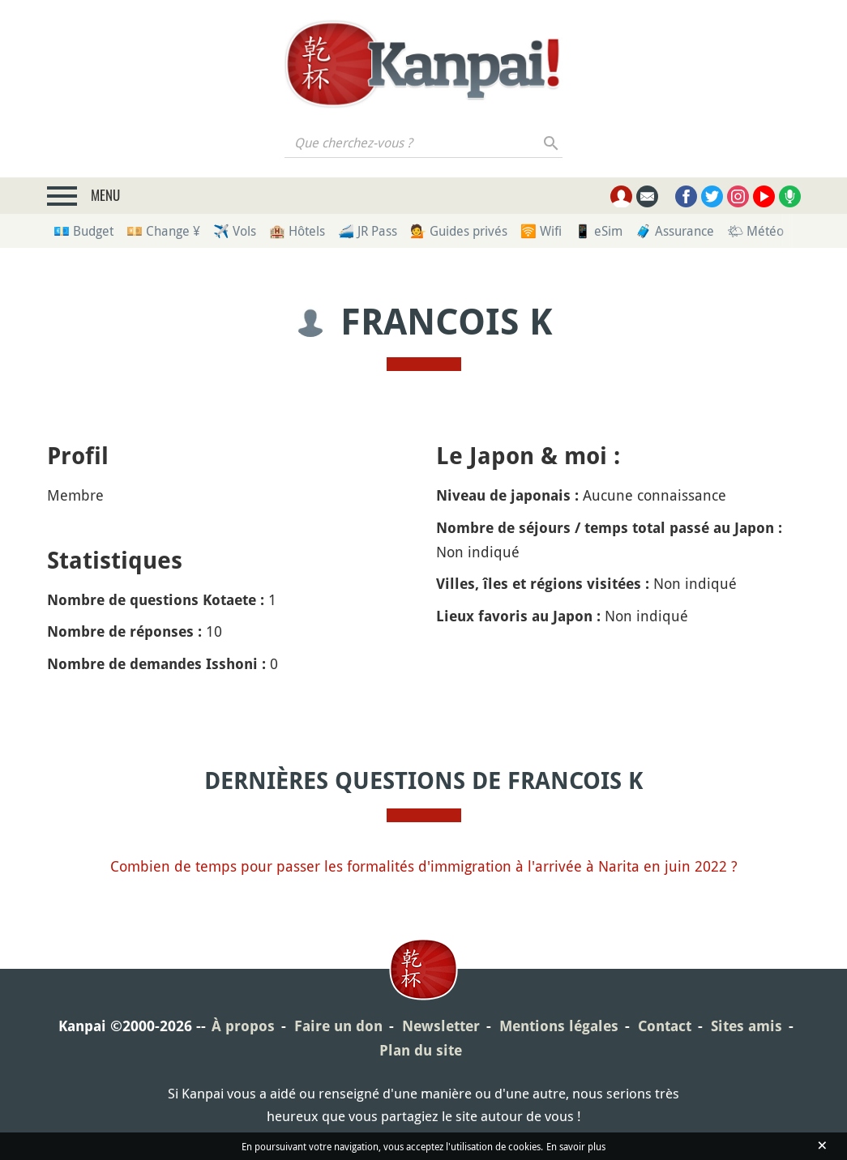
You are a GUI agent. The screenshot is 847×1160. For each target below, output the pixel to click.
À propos (243, 1025)
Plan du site (420, 1050)
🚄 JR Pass (367, 231)
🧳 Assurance (674, 231)
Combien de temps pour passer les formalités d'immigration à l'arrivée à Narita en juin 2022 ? (424, 866)
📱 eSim (598, 231)
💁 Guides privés (458, 231)
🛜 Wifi (541, 231)
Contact (664, 1025)
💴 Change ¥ (163, 231)
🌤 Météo (755, 231)
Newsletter (441, 1025)
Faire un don (338, 1025)
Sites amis (746, 1025)
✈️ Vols (234, 231)
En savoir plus (575, 1146)
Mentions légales (558, 1025)
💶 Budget (83, 231)
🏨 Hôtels (297, 231)
